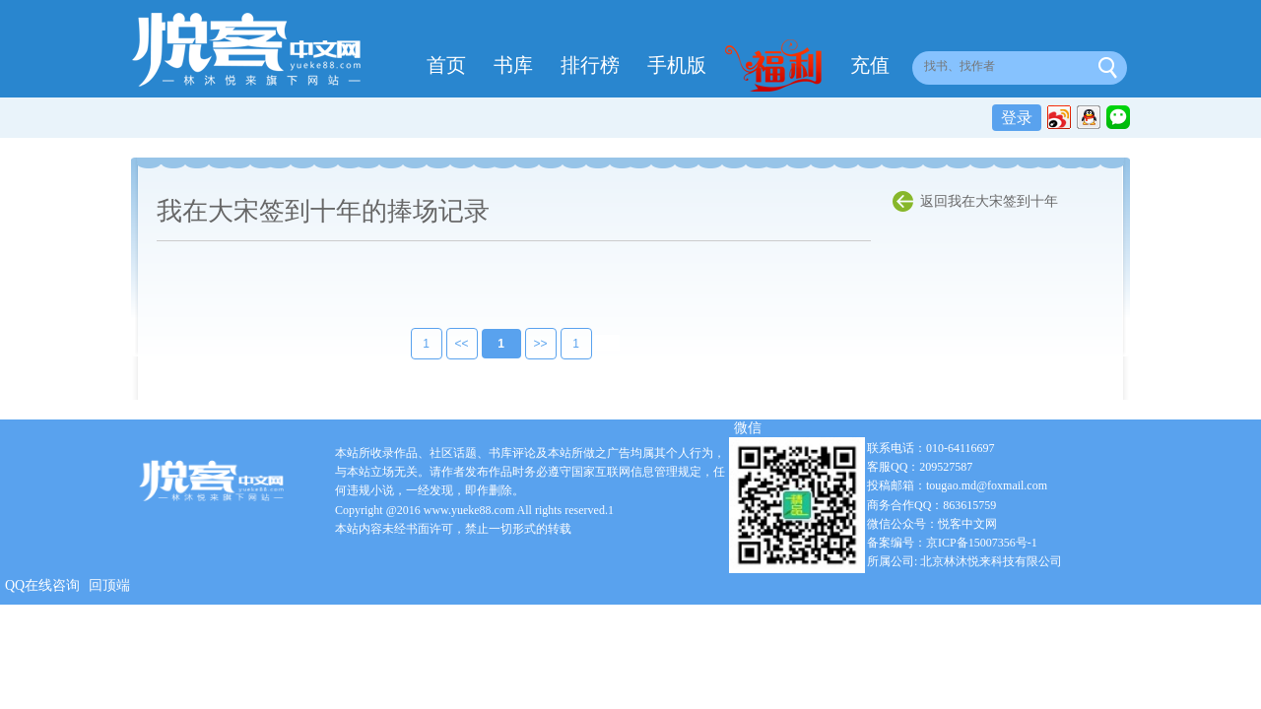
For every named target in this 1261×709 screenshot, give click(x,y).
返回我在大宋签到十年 (989, 201)
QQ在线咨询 (42, 585)
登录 (1016, 117)
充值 (870, 65)
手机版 (676, 65)
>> (527, 344)
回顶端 (109, 585)
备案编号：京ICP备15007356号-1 (952, 542)
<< (448, 344)
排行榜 (590, 65)
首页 (446, 65)
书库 (513, 65)
